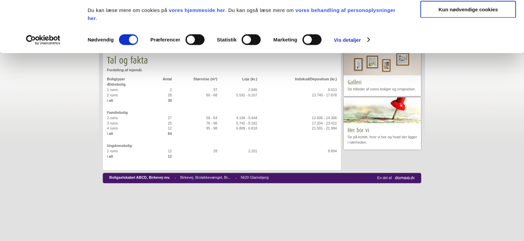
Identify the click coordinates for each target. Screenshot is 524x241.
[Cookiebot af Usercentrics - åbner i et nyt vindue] (43, 86)
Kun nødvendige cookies (468, 56)
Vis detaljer (347, 86)
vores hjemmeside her (197, 56)
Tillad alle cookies (468, 16)
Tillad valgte (468, 36)
